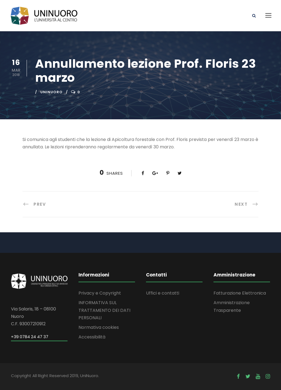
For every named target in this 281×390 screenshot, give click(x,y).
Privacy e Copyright (99, 293)
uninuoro (51, 92)
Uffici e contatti (162, 293)
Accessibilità (91, 337)
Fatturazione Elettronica (239, 293)
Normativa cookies (98, 327)
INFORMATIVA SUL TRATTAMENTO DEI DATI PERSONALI (104, 310)
